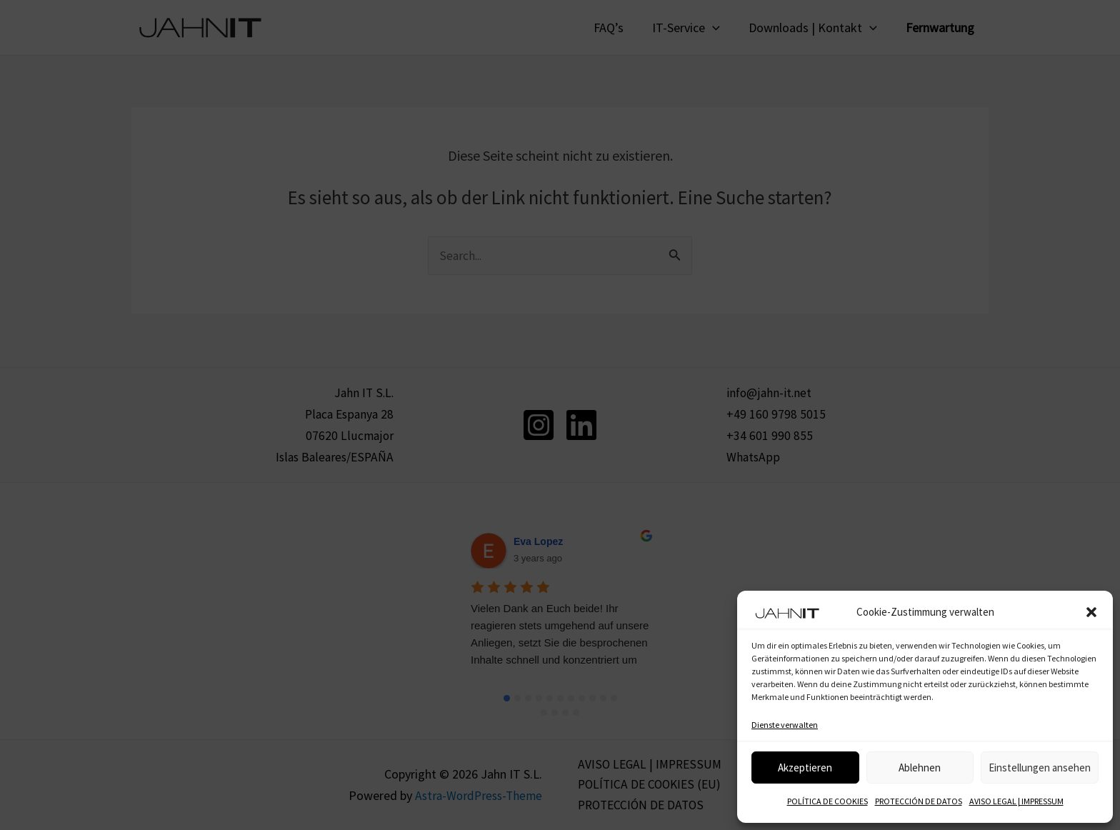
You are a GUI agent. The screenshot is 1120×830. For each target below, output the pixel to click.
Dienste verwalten (784, 724)
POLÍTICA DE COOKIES (827, 801)
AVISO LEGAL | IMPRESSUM (1016, 801)
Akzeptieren (805, 767)
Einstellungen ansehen (1040, 767)
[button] (1091, 612)
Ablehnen (920, 767)
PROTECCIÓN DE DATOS (918, 801)
